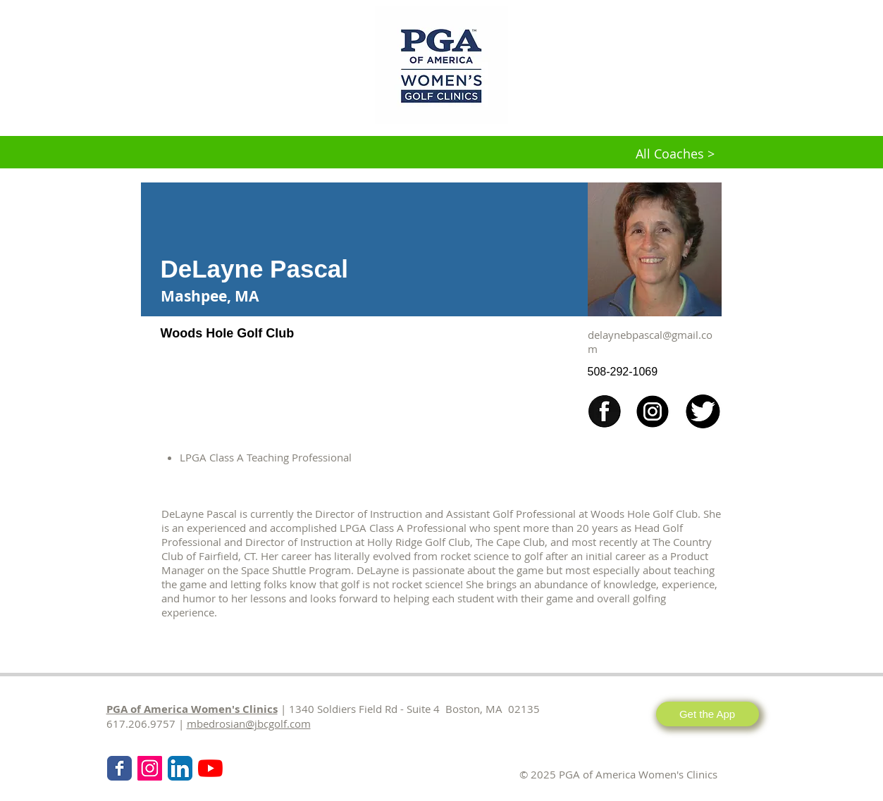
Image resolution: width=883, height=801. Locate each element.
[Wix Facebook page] (119, 768)
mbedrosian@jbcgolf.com (249, 723)
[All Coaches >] (675, 154)
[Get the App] (707, 714)
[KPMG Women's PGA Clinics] (210, 768)
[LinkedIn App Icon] (180, 768)
